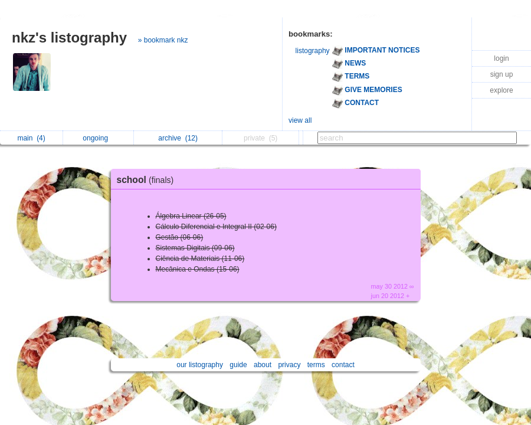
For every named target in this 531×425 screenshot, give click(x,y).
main (31, 138)
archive (178, 138)
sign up (501, 74)
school (148, 180)
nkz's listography (69, 37)
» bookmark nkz (163, 40)
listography (313, 51)
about (262, 365)
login (501, 58)
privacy (289, 365)
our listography (199, 365)
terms (316, 365)
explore (501, 90)
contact (343, 365)
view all (300, 120)
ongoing (98, 138)
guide (238, 365)
